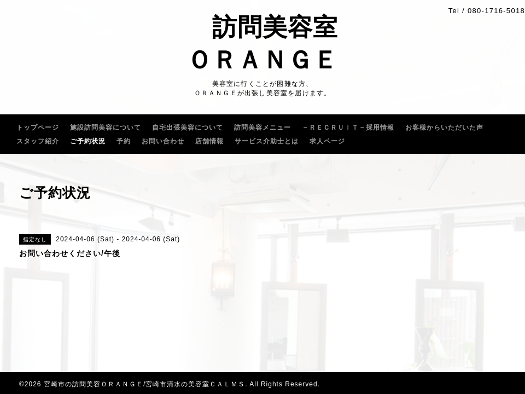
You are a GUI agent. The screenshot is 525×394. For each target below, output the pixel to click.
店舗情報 (209, 141)
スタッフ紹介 (37, 141)
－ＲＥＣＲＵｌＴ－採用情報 (348, 127)
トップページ (37, 127)
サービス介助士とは (267, 141)
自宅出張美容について (187, 127)
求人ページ (327, 141)
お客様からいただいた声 (444, 127)
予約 (123, 141)
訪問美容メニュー (262, 127)
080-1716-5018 (496, 11)
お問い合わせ (163, 141)
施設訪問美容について (105, 127)
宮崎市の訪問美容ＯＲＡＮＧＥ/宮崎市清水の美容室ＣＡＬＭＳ (144, 384)
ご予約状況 (88, 141)
